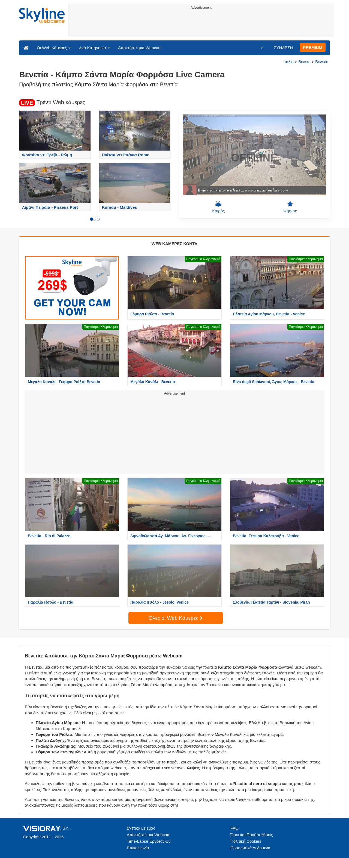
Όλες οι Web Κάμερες (176, 618)
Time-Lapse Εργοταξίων (149, 841)
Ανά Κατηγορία (94, 47)
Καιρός (218, 207)
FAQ (234, 828)
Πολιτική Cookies (245, 841)
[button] (258, 47)
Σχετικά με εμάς (141, 828)
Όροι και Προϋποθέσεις (251, 834)
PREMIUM (312, 47)
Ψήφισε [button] (290, 207)
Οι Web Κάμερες (54, 47)
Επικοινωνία (138, 847)
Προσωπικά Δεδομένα (250, 847)
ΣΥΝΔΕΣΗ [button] (283, 47)
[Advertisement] (201, 23)
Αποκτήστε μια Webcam (140, 47)
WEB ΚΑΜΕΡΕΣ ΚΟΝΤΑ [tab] (174, 243)
